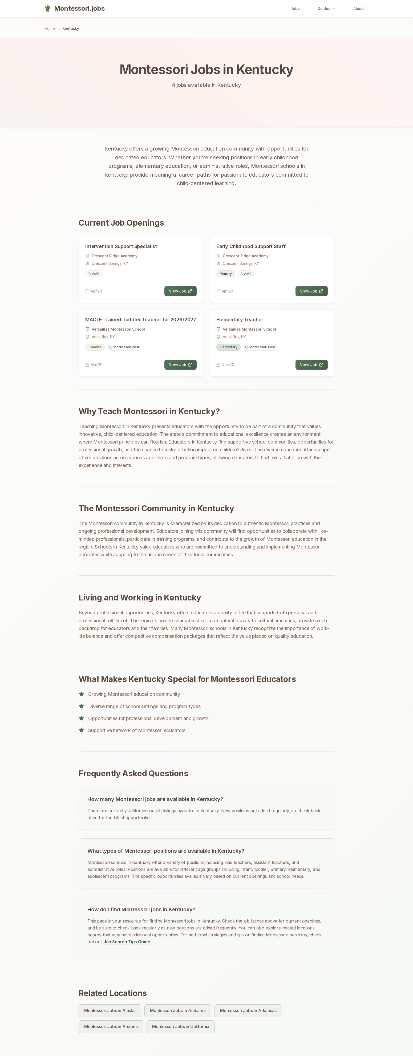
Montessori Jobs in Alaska (110, 1010)
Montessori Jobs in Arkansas (248, 1010)
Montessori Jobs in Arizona (111, 1026)
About (358, 8)
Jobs (294, 8)
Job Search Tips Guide (127, 941)
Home (49, 28)
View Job (180, 291)
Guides (326, 8)
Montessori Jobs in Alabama (178, 1010)
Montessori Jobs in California (180, 1026)
